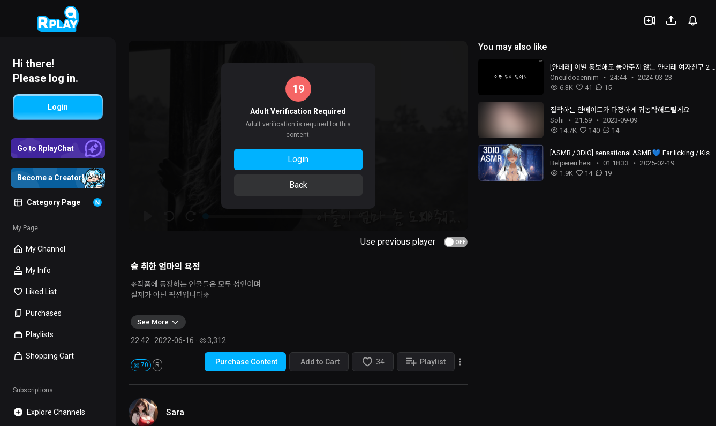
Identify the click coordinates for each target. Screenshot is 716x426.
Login (298, 159)
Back (298, 185)
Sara (175, 412)
